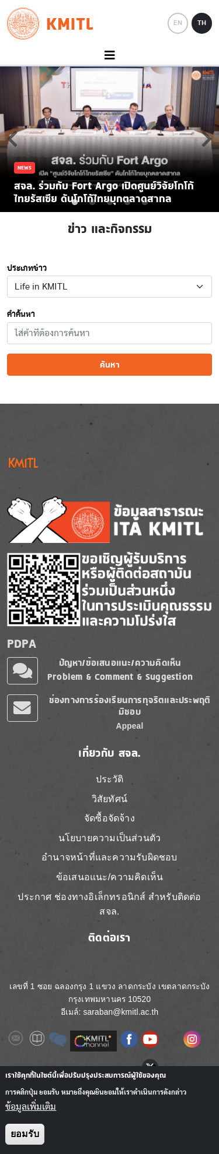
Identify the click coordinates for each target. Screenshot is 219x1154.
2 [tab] (92, 203)
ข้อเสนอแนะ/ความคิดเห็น (109, 877)
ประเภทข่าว (27, 268)
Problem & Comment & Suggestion (120, 676)
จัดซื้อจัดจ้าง (109, 818)
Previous (12, 138)
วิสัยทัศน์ (109, 799)
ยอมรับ (25, 1134)
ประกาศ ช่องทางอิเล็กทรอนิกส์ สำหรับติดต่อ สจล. (109, 904)
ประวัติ (110, 779)
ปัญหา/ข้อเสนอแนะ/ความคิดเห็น (120, 662)
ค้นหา (110, 364)
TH (201, 22)
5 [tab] (145, 203)
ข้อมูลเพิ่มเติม (30, 1106)
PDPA (21, 643)
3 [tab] (110, 203)
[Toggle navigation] (109, 56)
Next (206, 138)
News (25, 167)
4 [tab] (127, 203)
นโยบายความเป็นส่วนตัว (109, 838)
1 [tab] (75, 203)
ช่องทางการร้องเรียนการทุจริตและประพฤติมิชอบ (129, 705)
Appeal (130, 726)
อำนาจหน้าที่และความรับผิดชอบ (109, 857)
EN (177, 22)
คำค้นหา (21, 314)
